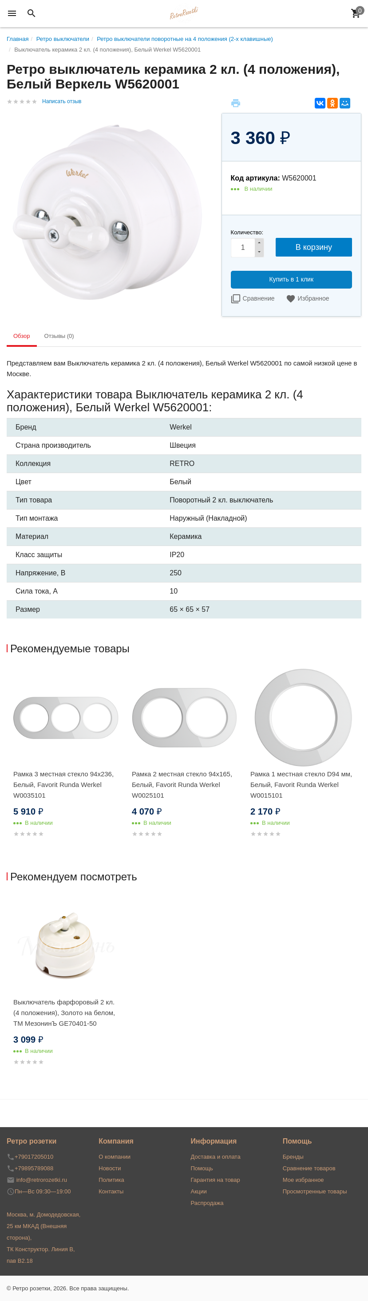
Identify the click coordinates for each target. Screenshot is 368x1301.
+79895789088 (34, 1168)
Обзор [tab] (21, 336)
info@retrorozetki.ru (41, 1180)
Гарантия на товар (215, 1180)
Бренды (293, 1156)
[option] (66, 763)
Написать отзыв (61, 101)
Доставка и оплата (216, 1156)
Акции (199, 1191)
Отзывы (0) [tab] (59, 336)
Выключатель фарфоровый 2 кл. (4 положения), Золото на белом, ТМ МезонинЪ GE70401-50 (64, 1012)
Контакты (111, 1191)
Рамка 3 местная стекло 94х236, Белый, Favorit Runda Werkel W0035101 (63, 784)
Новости (110, 1168)
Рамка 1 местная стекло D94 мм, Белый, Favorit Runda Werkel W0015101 (301, 784)
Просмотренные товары (315, 1191)
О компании (115, 1156)
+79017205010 (34, 1156)
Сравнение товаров (309, 1168)
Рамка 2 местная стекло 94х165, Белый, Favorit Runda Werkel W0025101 (182, 784)
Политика (111, 1180)
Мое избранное (303, 1180)
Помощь (202, 1168)
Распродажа (207, 1203)
